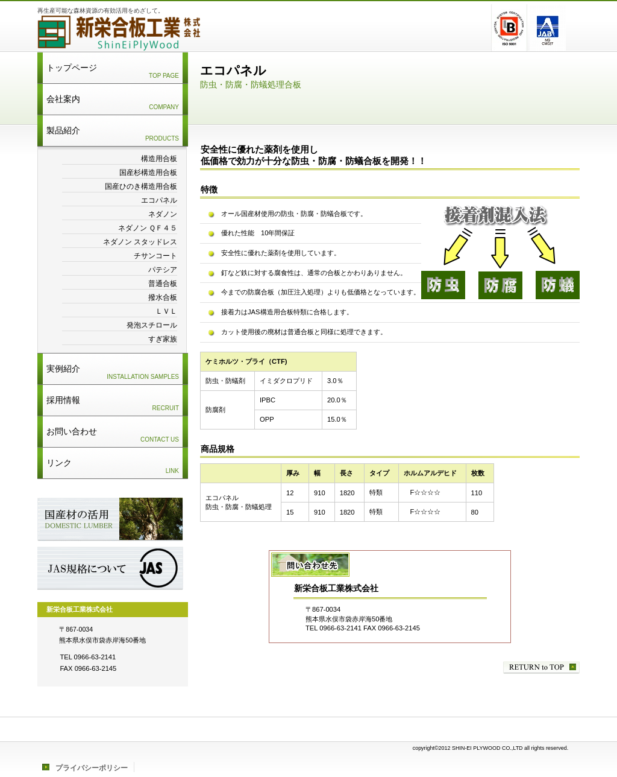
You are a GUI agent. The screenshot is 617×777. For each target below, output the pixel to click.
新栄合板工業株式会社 (188, 33)
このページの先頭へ (541, 667)
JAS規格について (110, 568)
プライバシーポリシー (91, 768)
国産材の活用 (110, 519)
